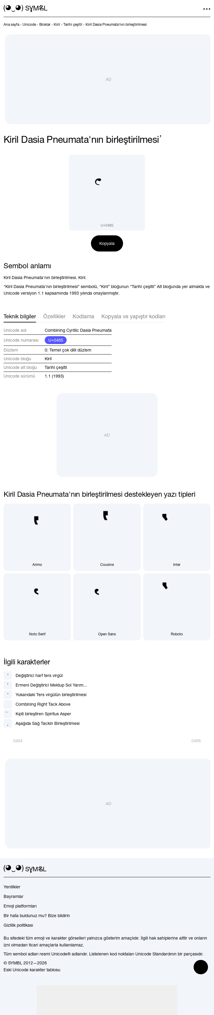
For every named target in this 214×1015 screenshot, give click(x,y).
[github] (196, 868)
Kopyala (107, 243)
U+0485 (55, 340)
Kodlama (83, 316)
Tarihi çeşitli (56, 367)
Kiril (48, 358)
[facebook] (206, 868)
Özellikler (54, 316)
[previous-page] (11, 24)
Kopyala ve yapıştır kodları (133, 316)
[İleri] (200, 740)
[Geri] (13, 740)
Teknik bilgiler (20, 316)
